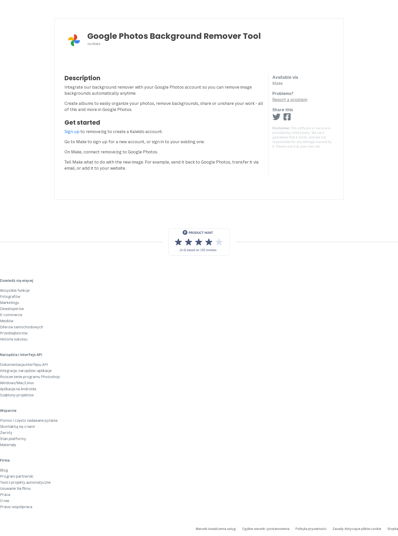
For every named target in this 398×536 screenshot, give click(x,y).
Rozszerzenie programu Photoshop (30, 376)
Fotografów (10, 296)
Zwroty (6, 432)
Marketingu (9, 302)
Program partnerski (16, 476)
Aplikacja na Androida (18, 388)
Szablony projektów (17, 395)
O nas (4, 500)
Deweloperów (12, 308)
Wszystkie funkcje (15, 290)
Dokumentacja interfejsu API (24, 364)
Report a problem (289, 99)
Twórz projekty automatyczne (25, 482)
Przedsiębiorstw (14, 333)
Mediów (6, 320)
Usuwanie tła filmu (15, 488)
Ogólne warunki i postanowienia (265, 529)
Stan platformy (13, 438)
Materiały (8, 444)
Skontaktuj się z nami (17, 426)
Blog (4, 470)
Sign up (71, 131)
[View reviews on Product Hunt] (199, 242)
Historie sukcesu (13, 339)
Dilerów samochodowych (21, 326)
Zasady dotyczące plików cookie (357, 529)
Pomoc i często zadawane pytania (28, 420)
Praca (5, 494)
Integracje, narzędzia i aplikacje (26, 370)
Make (96, 43)
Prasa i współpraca (16, 506)
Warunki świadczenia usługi (216, 529)
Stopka (392, 529)
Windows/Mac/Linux (17, 382)
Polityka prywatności (310, 529)
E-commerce (11, 314)
